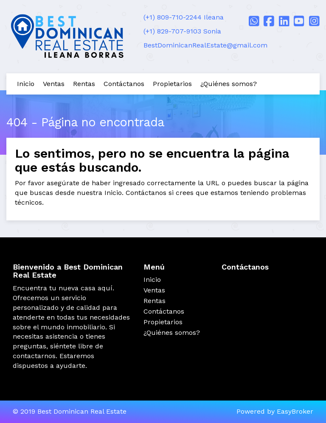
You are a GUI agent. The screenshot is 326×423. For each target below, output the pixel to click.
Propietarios (172, 84)
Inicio (25, 84)
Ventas (54, 84)
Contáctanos (124, 84)
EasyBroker (295, 411)
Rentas (84, 84)
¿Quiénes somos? (228, 84)
